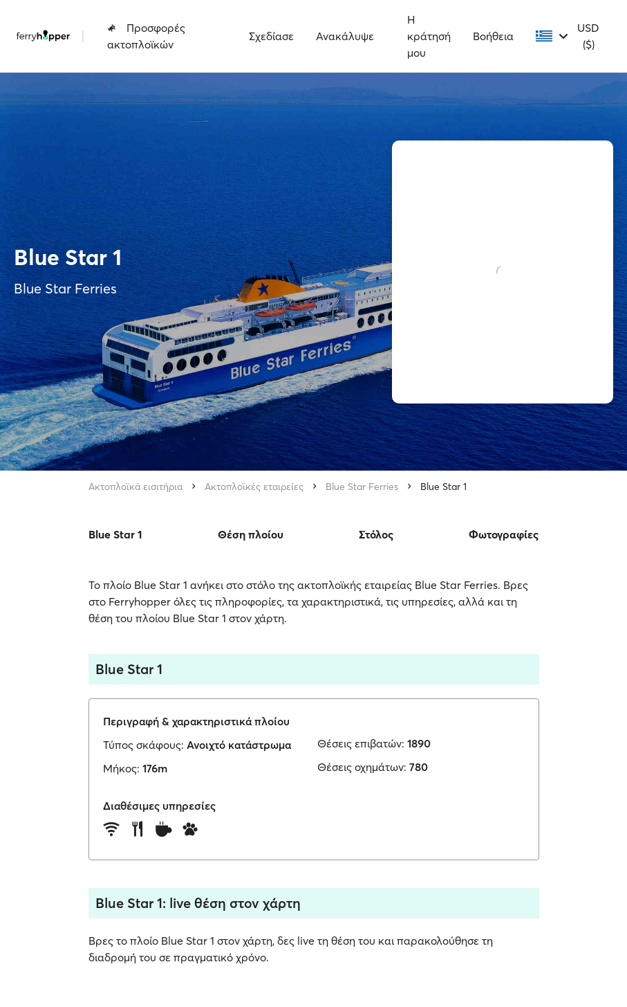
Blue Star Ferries (362, 486)
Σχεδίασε (271, 36)
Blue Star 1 (443, 486)
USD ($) (588, 36)
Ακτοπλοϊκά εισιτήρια (135, 486)
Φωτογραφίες (504, 534)
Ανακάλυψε (345, 36)
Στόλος (376, 534)
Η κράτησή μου (429, 36)
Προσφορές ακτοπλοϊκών (146, 36)
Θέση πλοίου (250, 534)
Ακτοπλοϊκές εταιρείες (254, 486)
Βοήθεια (493, 36)
